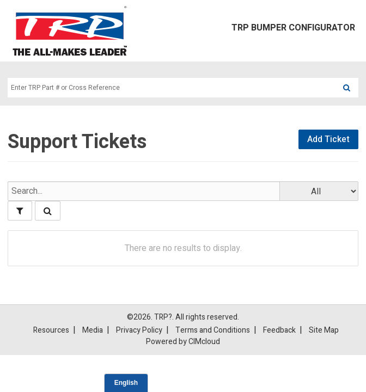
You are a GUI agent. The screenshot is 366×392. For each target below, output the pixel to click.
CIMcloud (204, 341)
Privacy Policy (139, 330)
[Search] (346, 87)
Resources (51, 330)
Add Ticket (328, 139)
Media (92, 330)
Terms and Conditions (212, 330)
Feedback (279, 330)
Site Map (324, 330)
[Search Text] (171, 87)
